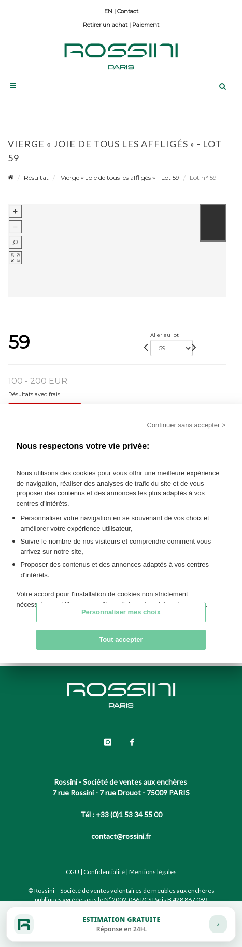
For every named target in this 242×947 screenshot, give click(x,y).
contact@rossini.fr (121, 836)
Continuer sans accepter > (186, 425)
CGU (72, 872)
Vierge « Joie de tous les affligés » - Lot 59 (119, 178)
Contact (127, 11)
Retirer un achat (105, 24)
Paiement (145, 24)
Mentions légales (153, 872)
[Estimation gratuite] (121, 924)
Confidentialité (104, 872)
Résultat (36, 178)
